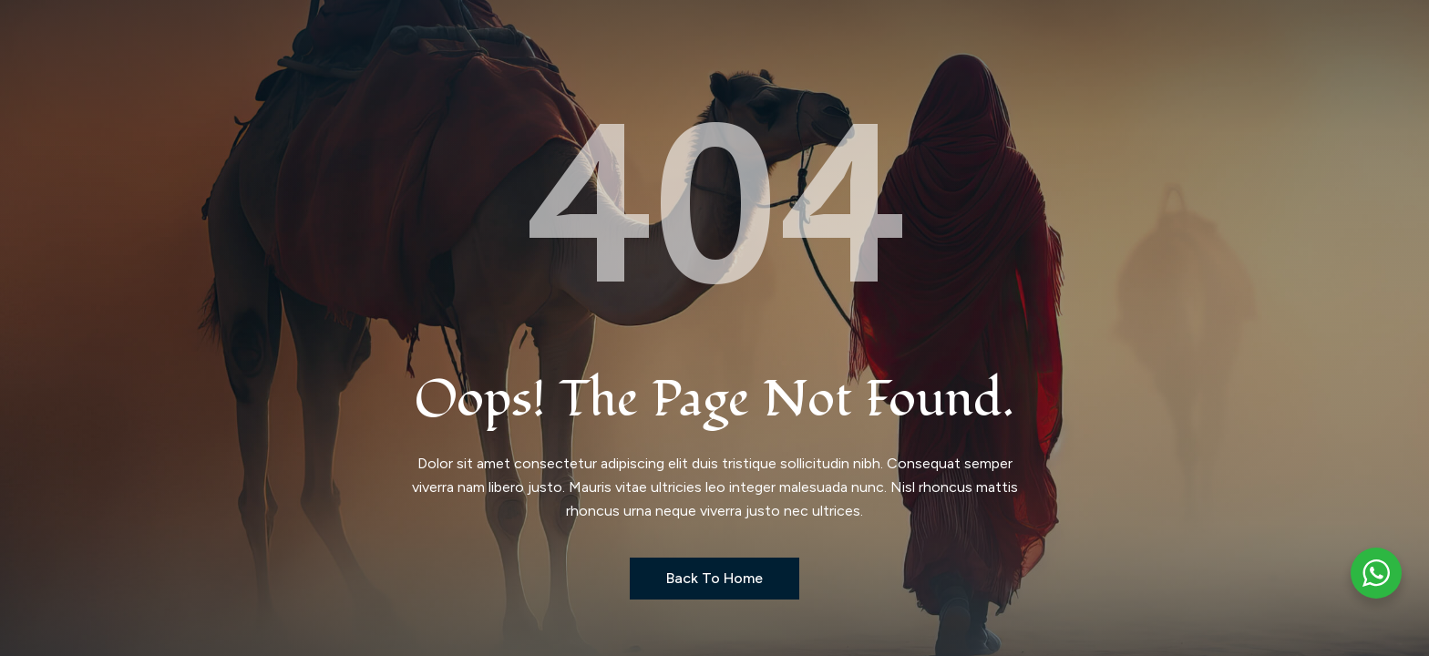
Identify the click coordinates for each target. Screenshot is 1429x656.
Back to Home (714, 578)
